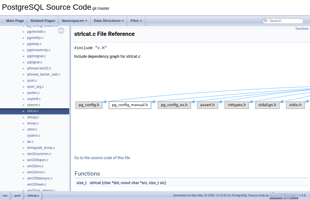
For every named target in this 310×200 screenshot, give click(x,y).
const (125, 183)
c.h (101, 48)
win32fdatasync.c (40, 178)
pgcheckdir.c (36, 32)
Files (136, 21)
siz (162, 183)
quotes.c (33, 93)
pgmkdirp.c (35, 38)
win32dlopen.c (37, 160)
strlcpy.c (33, 117)
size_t (81, 183)
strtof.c (32, 129)
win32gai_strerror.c (41, 190)
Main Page (15, 21)
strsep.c (33, 123)
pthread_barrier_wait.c (43, 74)
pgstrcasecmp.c (38, 50)
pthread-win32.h (39, 68)
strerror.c (33, 105)
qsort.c (32, 80)
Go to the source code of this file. (102, 158)
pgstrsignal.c (36, 56)
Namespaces (74, 21)
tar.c (30, 142)
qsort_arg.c (35, 87)
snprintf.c (34, 99)
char (107, 183)
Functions (302, 29)
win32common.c (39, 154)
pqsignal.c (34, 62)
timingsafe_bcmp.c (41, 148)
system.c (33, 136)
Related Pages (42, 21)
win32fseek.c (36, 184)
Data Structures (109, 21)
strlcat (95, 183)
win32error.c (36, 172)
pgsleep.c (34, 44)
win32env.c (35, 166)
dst (116, 183)
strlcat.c (33, 111)
